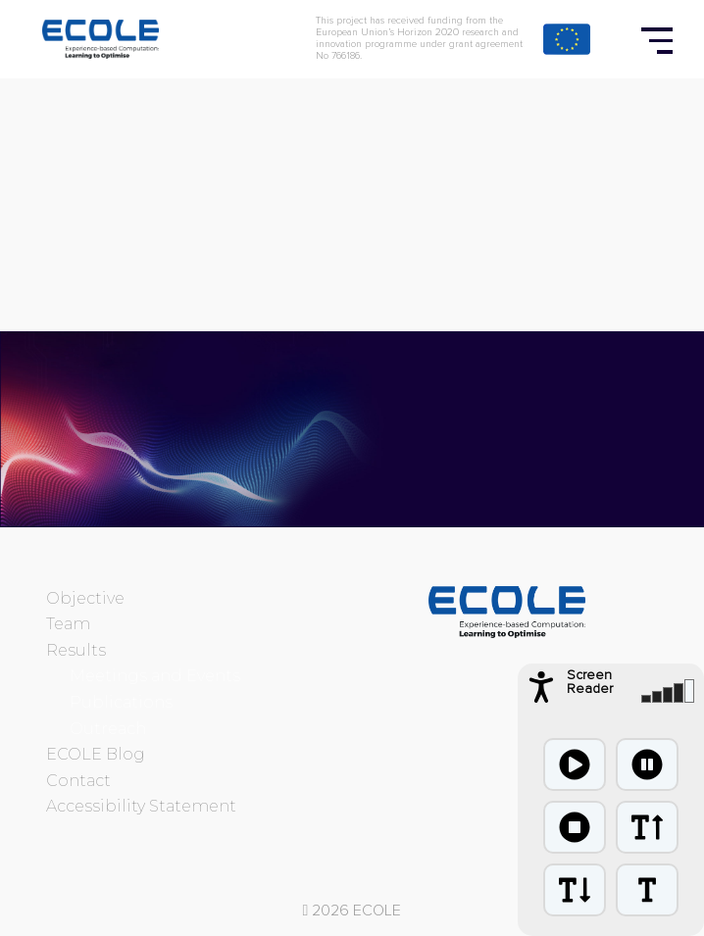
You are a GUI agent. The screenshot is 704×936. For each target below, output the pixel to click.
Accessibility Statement (141, 806)
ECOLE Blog (95, 754)
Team (68, 624)
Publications (121, 702)
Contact (78, 780)
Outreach (108, 728)
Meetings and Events (155, 675)
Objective (85, 598)
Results (76, 650)
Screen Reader (590, 682)
